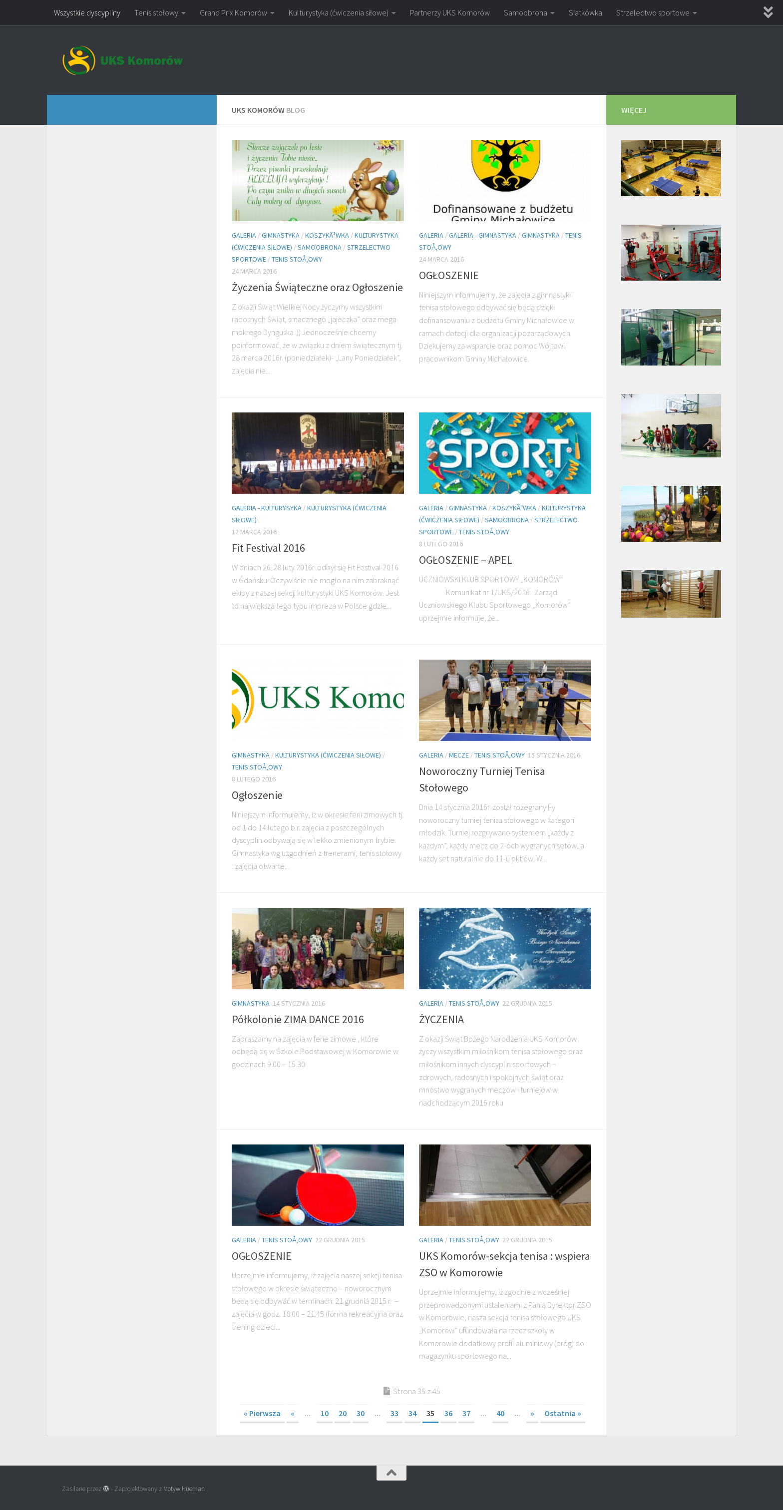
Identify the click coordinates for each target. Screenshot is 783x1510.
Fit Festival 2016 (268, 548)
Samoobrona (525, 12)
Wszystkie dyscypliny (87, 12)
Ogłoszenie (257, 795)
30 (361, 1413)
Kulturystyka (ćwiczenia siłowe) (339, 12)
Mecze (459, 755)
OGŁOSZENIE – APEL (465, 560)
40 (500, 1413)
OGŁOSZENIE (449, 275)
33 (394, 1413)
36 (448, 1413)
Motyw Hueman (184, 1489)
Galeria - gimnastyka (482, 235)
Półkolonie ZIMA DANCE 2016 (298, 1019)
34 (412, 1413)
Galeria (244, 235)
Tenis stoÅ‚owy (297, 259)
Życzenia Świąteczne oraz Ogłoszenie (317, 287)
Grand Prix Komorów (233, 12)
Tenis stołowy (156, 12)
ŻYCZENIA (441, 1019)
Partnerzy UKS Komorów (450, 12)
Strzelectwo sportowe (653, 12)
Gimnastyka (281, 235)
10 (325, 1413)
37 (466, 1413)
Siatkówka (585, 12)
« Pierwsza (262, 1413)
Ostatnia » (562, 1413)
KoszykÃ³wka (327, 235)
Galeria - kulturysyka (267, 507)
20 (343, 1413)
